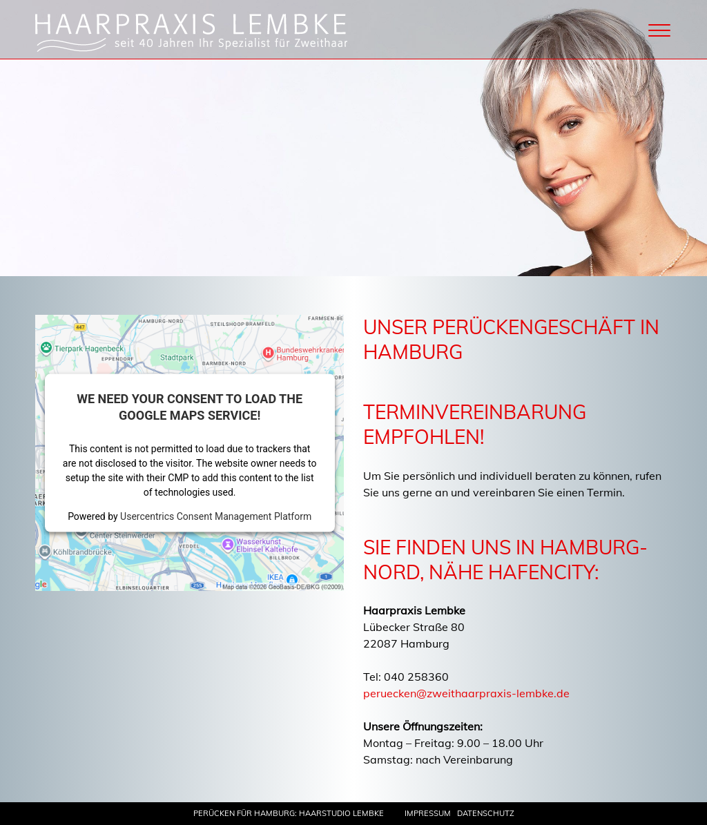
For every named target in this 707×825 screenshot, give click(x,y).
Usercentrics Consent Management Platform (215, 515)
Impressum (428, 813)
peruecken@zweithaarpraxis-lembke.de (466, 693)
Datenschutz (485, 813)
